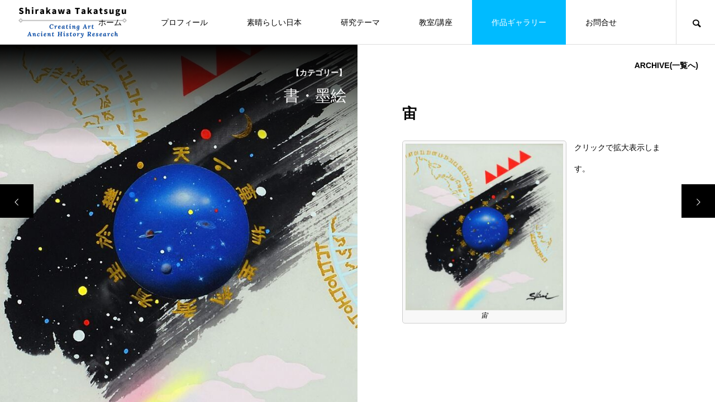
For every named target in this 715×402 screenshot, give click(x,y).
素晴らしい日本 (274, 22)
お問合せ (601, 22)
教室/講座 (435, 22)
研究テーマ (360, 22)
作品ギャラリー (519, 22)
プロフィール (184, 22)
